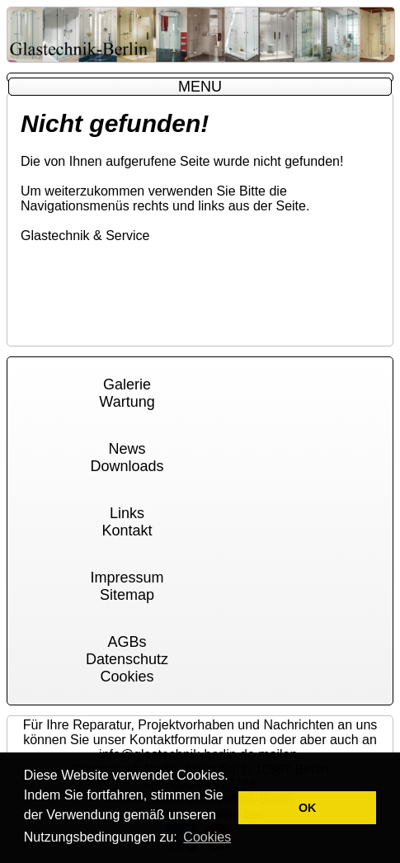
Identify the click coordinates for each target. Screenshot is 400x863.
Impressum (126, 577)
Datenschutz (127, 659)
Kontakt (126, 530)
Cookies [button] (207, 837)
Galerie (127, 384)
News (126, 449)
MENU (200, 86)
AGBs (126, 642)
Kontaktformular (176, 740)
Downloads (126, 466)
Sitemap (127, 595)
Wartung (126, 402)
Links (127, 513)
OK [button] (308, 807)
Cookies (126, 676)
